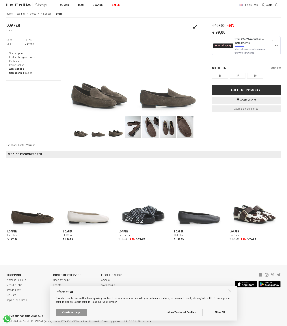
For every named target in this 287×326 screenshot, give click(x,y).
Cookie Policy (109, 304)
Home (9, 13)
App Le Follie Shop (16, 300)
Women (21, 13)
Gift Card (11, 295)
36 (220, 75)
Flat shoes (46, 13)
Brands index (13, 290)
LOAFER (13, 25)
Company (105, 280)
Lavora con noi (107, 285)
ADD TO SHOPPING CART (246, 90)
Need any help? (61, 280)
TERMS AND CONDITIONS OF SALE (24, 316)
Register (57, 285)
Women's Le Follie (16, 280)
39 (255, 75)
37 (237, 75)
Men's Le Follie (14, 285)
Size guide (276, 67)
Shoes (32, 13)
